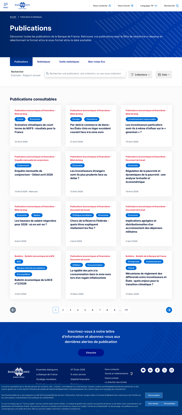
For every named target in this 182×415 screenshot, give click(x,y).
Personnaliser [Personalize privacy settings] (169, 403)
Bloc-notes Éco (96, 61)
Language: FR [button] (148, 5)
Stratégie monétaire (45, 377)
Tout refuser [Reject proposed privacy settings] (153, 403)
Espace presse (111, 376)
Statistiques (43, 61)
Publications (21, 61)
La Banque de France (46, 372)
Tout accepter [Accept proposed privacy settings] (154, 395)
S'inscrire (91, 350)
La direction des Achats (116, 380)
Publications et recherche (48, 382)
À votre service (77, 372)
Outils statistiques (69, 61)
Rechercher (17, 71)
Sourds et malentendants (116, 371)
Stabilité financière (79, 377)
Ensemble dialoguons (46, 367)
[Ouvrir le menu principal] (5, 5)
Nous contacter (112, 367)
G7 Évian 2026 (77, 367)
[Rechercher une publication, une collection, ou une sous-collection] (85, 73)
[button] (140, 73)
